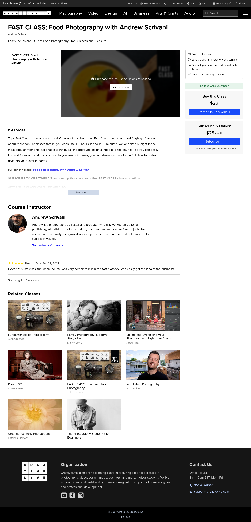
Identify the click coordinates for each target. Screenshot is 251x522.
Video (93, 13)
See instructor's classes (48, 245)
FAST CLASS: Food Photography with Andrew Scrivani (29, 59)
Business (141, 13)
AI (125, 13)
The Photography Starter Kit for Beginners (88, 435)
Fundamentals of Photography (28, 334)
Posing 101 (15, 384)
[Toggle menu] (245, 13)
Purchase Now (121, 87)
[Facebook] (72, 495)
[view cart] (204, 3)
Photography (70, 13)
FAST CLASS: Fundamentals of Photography (88, 386)
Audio (189, 13)
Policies (125, 517)
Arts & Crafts (167, 13)
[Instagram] (81, 495)
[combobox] (220, 13)
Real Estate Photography (142, 384)
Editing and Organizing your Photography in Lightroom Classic (149, 336)
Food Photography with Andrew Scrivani (61, 169)
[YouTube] (64, 495)
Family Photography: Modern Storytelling (87, 336)
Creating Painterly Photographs (29, 433)
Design (111, 13)
